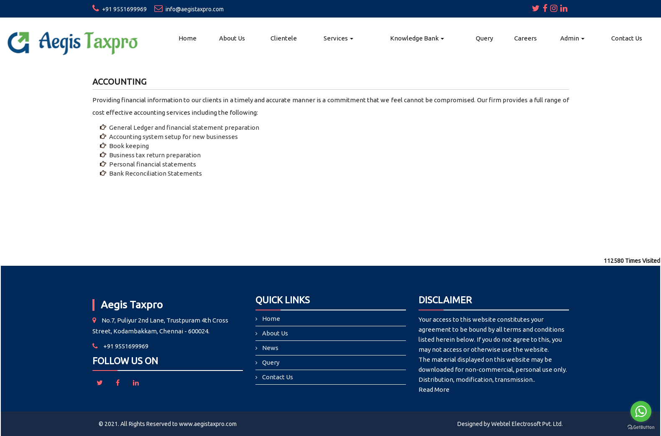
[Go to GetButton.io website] (641, 427)
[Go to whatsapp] (640, 411)
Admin (572, 38)
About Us (232, 38)
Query (484, 38)
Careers (525, 38)
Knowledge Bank (417, 38)
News (270, 347)
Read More (434, 389)
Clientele (284, 38)
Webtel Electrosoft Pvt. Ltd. (527, 424)
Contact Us (626, 38)
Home (188, 38)
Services (338, 38)
